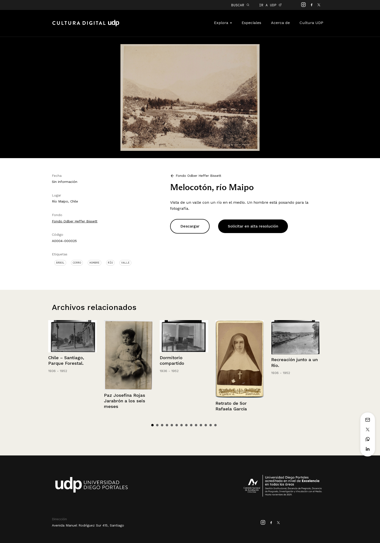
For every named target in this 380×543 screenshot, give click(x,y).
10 (196, 425)
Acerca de (280, 22)
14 (215, 425)
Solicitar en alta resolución (253, 226)
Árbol (60, 262)
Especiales (251, 22)
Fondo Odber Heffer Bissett (74, 221)
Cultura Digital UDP (86, 26)
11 (201, 425)
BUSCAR (240, 5)
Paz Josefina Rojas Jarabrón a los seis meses (124, 401)
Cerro (77, 262)
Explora (223, 22)
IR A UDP (270, 5)
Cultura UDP (311, 22)
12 (206, 425)
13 (210, 425)
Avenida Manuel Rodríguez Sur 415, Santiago (88, 525)
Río (110, 262)
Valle (125, 262)
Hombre (94, 262)
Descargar (189, 226)
